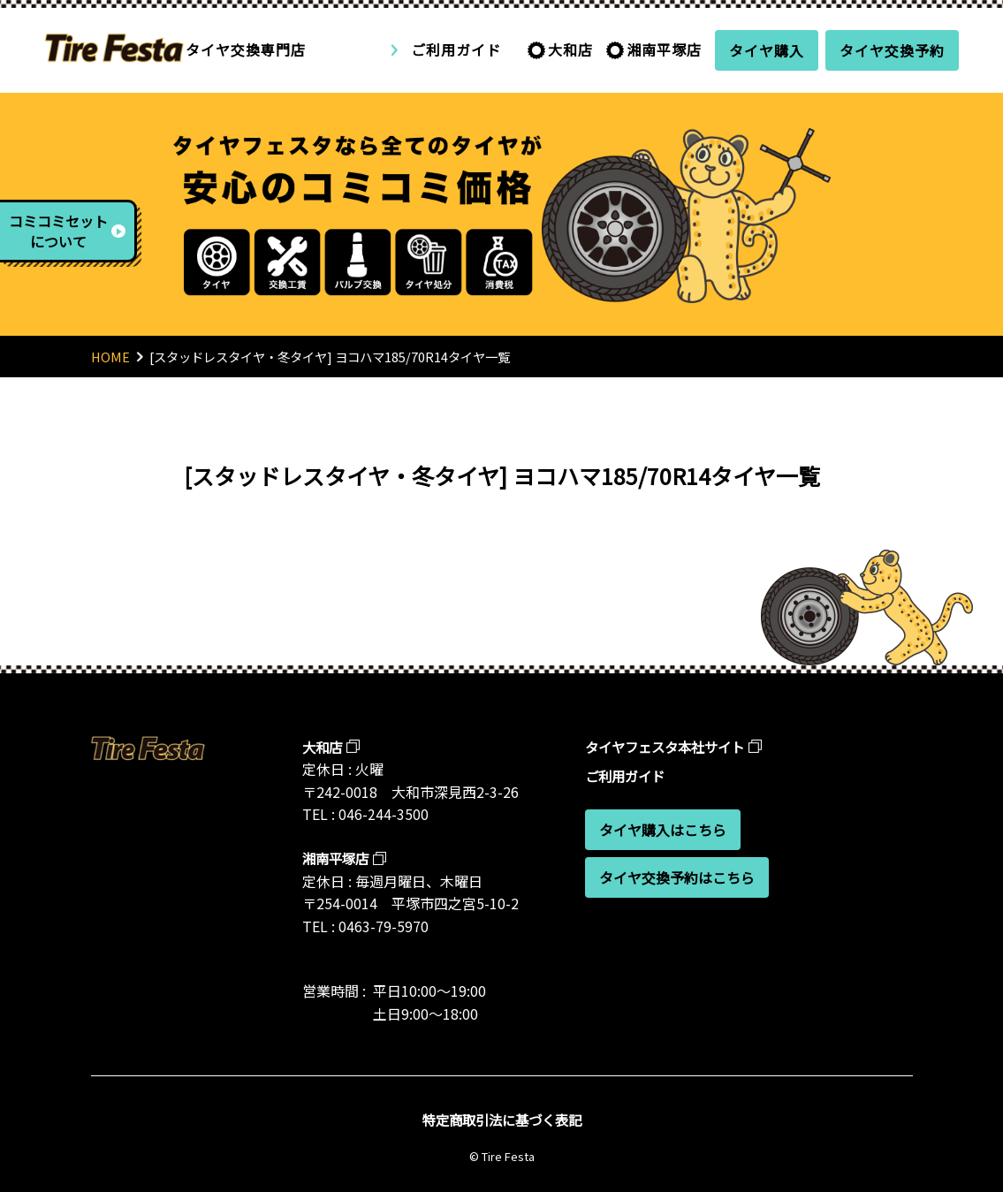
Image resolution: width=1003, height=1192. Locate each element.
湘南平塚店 (664, 49)
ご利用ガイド (456, 49)
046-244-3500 (383, 813)
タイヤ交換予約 (892, 50)
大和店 (570, 49)
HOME (110, 356)
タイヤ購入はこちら (662, 829)
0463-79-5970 (383, 926)
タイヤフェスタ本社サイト (670, 746)
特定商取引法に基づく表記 (502, 1119)
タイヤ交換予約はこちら (677, 877)
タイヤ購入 (766, 50)
